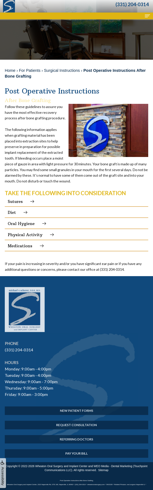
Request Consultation (76, 429)
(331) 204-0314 (19, 349)
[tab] (76, 202)
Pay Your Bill (76, 458)
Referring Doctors (76, 443)
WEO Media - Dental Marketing (113, 466)
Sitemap (103, 470)
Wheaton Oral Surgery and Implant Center (61, 466)
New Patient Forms (76, 415)
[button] (76, 202)
